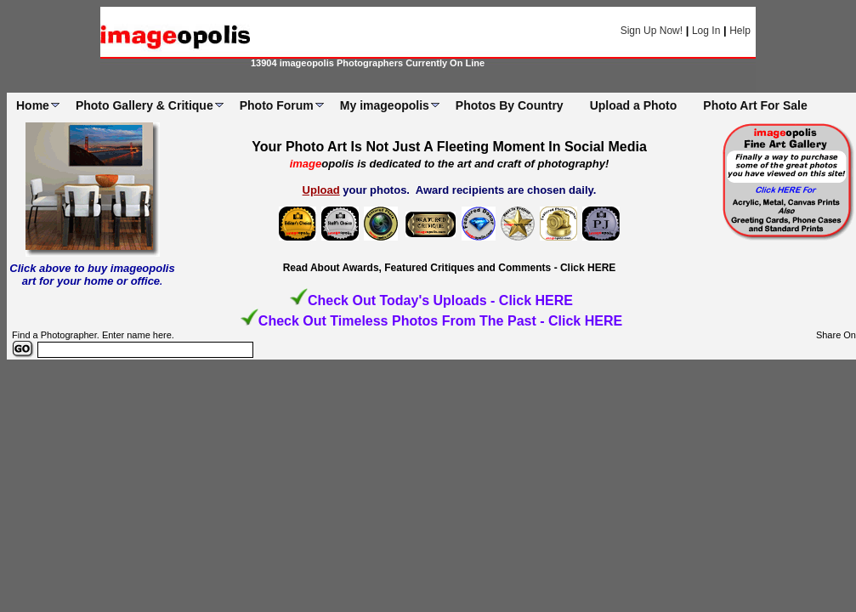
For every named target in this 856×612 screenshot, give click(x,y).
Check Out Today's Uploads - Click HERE (440, 300)
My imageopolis (384, 105)
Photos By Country (510, 105)
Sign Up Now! (652, 31)
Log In (706, 31)
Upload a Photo (633, 105)
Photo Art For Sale (755, 105)
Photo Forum (277, 105)
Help (740, 31)
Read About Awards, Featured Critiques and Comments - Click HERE (449, 268)
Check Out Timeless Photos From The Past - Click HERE (440, 321)
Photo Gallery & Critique (144, 105)
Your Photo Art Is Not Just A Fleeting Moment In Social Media (449, 146)
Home (32, 105)
